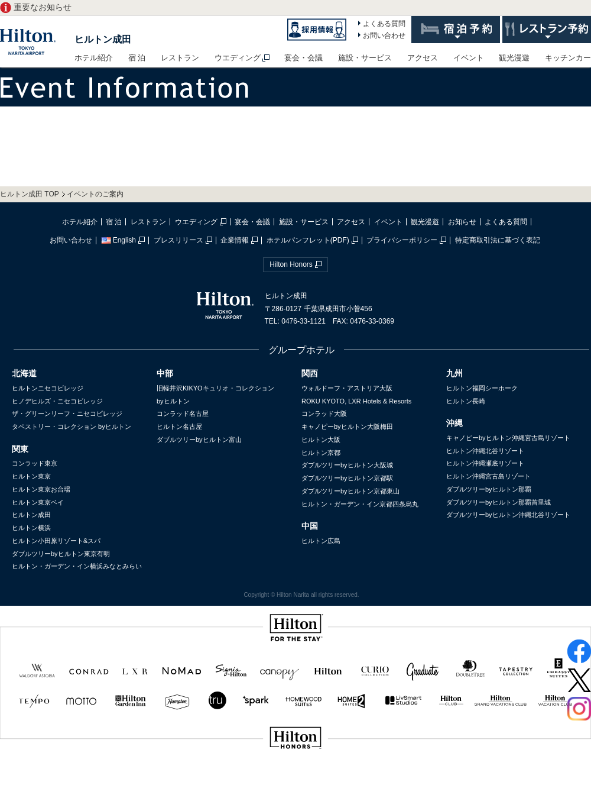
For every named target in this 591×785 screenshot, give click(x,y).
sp (295, 777)
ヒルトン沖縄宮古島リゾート (488, 476)
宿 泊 (137, 57)
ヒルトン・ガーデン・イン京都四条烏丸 (359, 504)
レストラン (180, 57)
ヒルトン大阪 (320, 439)
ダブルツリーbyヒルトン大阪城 (347, 465)
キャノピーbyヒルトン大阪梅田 (347, 426)
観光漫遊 (514, 57)
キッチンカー (568, 57)
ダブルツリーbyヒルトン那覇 (488, 489)
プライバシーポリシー (401, 240)
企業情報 (234, 240)
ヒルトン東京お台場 (41, 489)
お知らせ (462, 222)
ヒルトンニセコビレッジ (47, 388)
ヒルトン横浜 (31, 527)
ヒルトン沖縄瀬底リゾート (485, 463)
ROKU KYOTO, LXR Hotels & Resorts (356, 401)
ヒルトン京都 (320, 452)
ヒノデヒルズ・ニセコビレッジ (57, 401)
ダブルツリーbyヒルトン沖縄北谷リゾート (508, 514)
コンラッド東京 (34, 463)
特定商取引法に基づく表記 (497, 240)
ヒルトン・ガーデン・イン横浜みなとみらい (77, 566)
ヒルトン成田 (102, 39)
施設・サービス (365, 57)
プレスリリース (178, 240)
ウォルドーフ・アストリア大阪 (346, 388)
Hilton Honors (291, 264)
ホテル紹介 (93, 57)
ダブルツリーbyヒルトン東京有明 (61, 553)
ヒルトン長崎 (465, 401)
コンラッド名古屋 (183, 413)
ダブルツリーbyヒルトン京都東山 (350, 491)
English (118, 240)
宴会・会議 (303, 57)
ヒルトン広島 (320, 540)
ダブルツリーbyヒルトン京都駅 (347, 478)
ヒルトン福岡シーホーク (482, 388)
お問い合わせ (384, 35)
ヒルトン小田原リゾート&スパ (56, 540)
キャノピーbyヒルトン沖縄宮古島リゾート (508, 437)
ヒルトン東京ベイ (38, 502)
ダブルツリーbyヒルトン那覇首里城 (498, 502)
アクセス (422, 57)
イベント (468, 57)
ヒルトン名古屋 (179, 426)
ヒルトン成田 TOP (29, 194)
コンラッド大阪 (324, 413)
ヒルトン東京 (31, 476)
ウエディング (238, 57)
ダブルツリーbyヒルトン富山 (199, 439)
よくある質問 (384, 23)
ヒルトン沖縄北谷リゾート (485, 450)
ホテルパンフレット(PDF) (308, 240)
